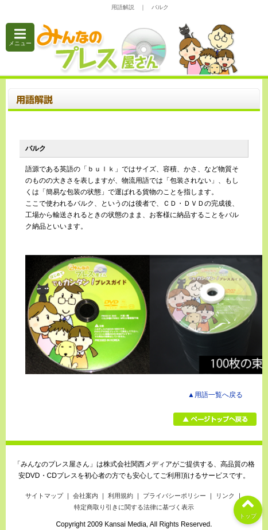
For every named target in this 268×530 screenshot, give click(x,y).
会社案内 (85, 495)
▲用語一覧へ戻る (215, 395)
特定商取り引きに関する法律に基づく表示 (134, 507)
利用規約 (120, 495)
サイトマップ (44, 495)
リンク (225, 495)
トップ (248, 507)
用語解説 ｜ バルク (140, 7)
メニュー (20, 37)
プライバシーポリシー (174, 495)
